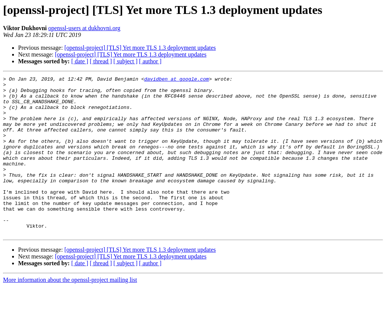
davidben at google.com (176, 79)
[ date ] (79, 61)
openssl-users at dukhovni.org (84, 28)
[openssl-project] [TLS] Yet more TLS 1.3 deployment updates (140, 47)
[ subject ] (125, 61)
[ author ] (150, 61)
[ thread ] (101, 61)
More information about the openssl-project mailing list (70, 311)
